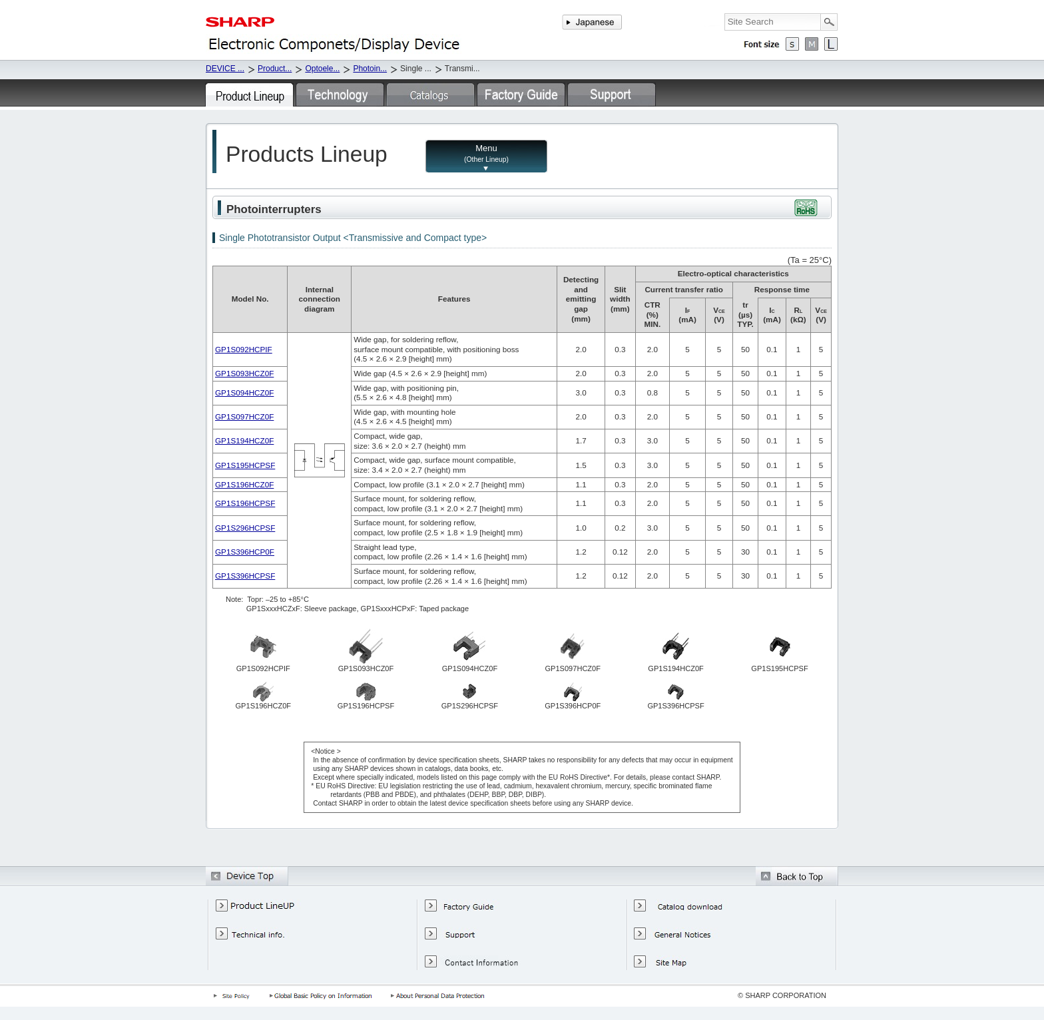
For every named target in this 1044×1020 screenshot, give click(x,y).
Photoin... (370, 68)
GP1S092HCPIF (243, 349)
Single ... (415, 68)
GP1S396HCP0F (244, 551)
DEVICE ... (225, 68)
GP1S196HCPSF (245, 503)
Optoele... (322, 68)
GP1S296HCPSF (245, 527)
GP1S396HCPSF (245, 575)
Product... (275, 68)
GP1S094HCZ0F (244, 392)
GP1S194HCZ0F (244, 440)
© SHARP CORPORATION (782, 995)
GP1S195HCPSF (245, 465)
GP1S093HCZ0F (244, 373)
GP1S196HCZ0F (244, 484)
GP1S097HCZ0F (244, 416)
